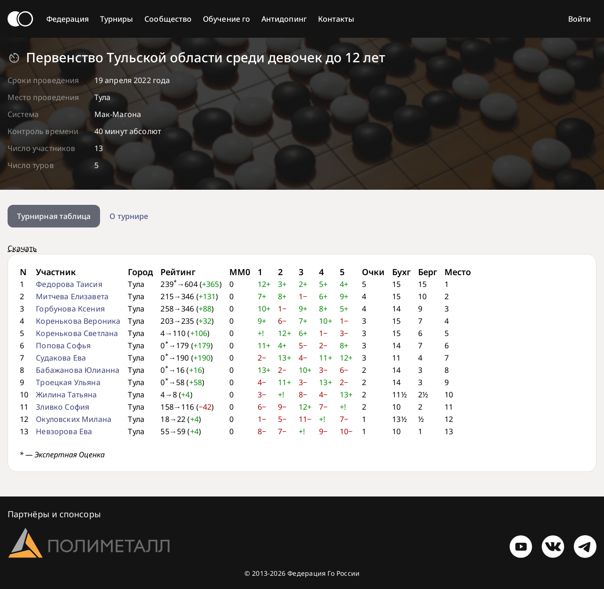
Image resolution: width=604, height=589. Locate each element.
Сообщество (168, 19)
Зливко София (62, 407)
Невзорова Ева (64, 431)
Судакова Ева (61, 358)
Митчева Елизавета (72, 296)
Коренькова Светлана (77, 333)
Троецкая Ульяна (68, 382)
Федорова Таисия (69, 284)
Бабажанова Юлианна (77, 370)
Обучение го (226, 19)
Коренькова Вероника (78, 321)
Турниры (117, 19)
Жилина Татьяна (66, 394)
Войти (579, 19)
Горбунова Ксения (70, 308)
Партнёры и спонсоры (54, 514)
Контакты (336, 19)
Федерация (67, 19)
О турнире (128, 216)
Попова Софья (63, 345)
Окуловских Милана (73, 419)
